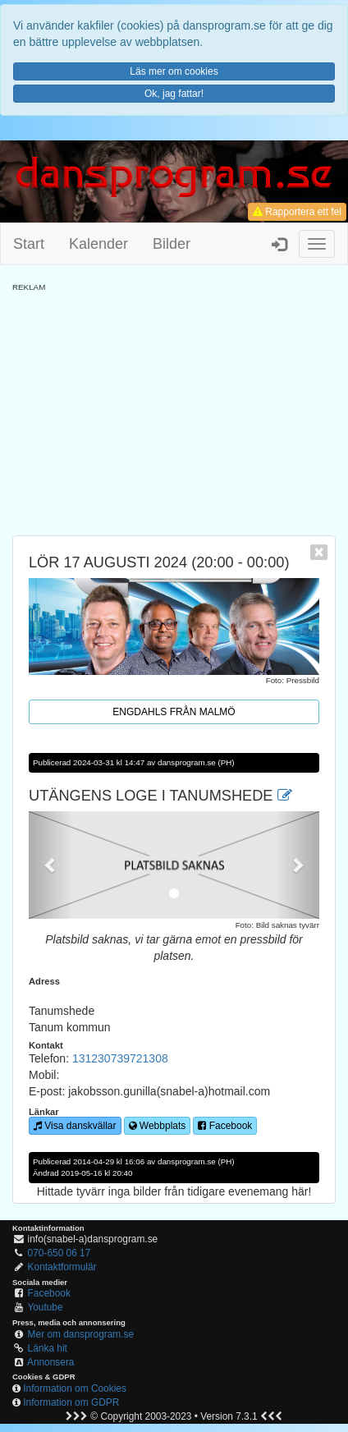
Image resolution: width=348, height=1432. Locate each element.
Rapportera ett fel (297, 212)
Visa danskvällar (75, 1125)
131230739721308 (120, 1058)
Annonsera (51, 1362)
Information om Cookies (74, 1388)
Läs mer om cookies (174, 71)
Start (28, 244)
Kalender (98, 244)
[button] (50, 865)
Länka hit (47, 1348)
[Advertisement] (174, 408)
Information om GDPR (71, 1402)
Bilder (171, 244)
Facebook (225, 1125)
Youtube (44, 1307)
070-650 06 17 (59, 1253)
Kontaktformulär (62, 1267)
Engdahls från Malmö (173, 712)
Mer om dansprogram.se (81, 1334)
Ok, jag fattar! (174, 93)
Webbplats (157, 1125)
